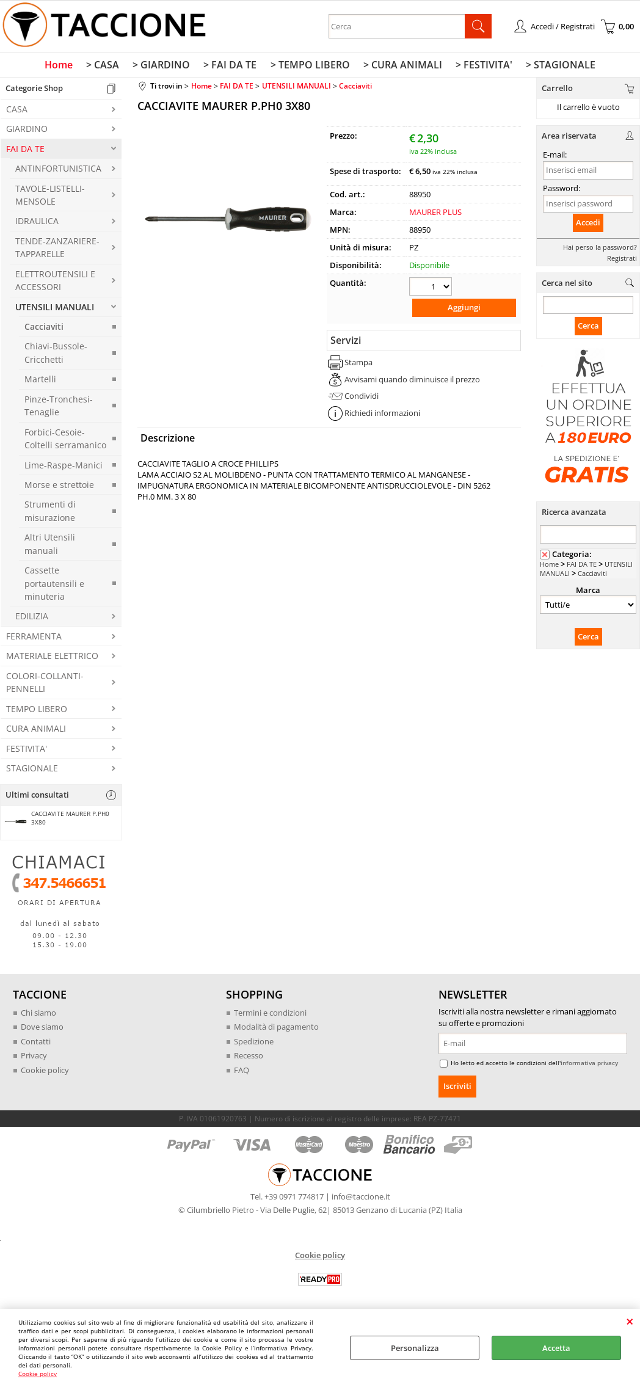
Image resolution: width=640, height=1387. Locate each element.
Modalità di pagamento (276, 1029)
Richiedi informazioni (382, 414)
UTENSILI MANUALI (54, 309)
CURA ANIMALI (36, 731)
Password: (561, 190)
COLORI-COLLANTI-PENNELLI (45, 684)
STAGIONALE (32, 770)
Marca (588, 592)
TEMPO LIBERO (36, 711)
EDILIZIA (31, 619)
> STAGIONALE (556, 66)
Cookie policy (37, 1373)
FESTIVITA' (26, 751)
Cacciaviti (44, 329)
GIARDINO (27, 131)
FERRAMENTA (34, 638)
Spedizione (254, 1043)
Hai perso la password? (600, 249)
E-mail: (555, 157)
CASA (16, 111)
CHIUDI (630, 1321)
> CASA (106, 66)
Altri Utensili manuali (49, 546)
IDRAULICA (37, 224)
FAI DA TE (25, 151)
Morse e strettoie (59, 487)
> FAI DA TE (231, 66)
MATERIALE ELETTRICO (52, 658)
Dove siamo (42, 1029)
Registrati (622, 260)
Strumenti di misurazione (50, 513)
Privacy (34, 1058)
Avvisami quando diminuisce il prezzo (412, 380)
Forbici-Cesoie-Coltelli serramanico (65, 441)
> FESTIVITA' (481, 66)
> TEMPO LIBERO (309, 66)
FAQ (241, 1072)
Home (63, 66)
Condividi (361, 397)
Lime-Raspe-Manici (63, 467)
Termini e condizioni (270, 1015)
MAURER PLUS (435, 214)
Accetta (556, 1347)
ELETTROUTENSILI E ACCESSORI (55, 283)
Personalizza (415, 1347)
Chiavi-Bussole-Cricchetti (55, 355)
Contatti (36, 1043)
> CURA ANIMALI (401, 66)
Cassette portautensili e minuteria (54, 586)
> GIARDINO (163, 66)
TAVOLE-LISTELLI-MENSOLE (50, 197)
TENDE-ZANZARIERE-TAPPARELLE (57, 250)
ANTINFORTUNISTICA (58, 171)
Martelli (40, 382)
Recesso (248, 1058)
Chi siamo (38, 1015)
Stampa (358, 364)
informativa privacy (589, 1065)
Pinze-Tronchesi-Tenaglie (58, 408)
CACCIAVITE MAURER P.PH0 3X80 (56, 822)
